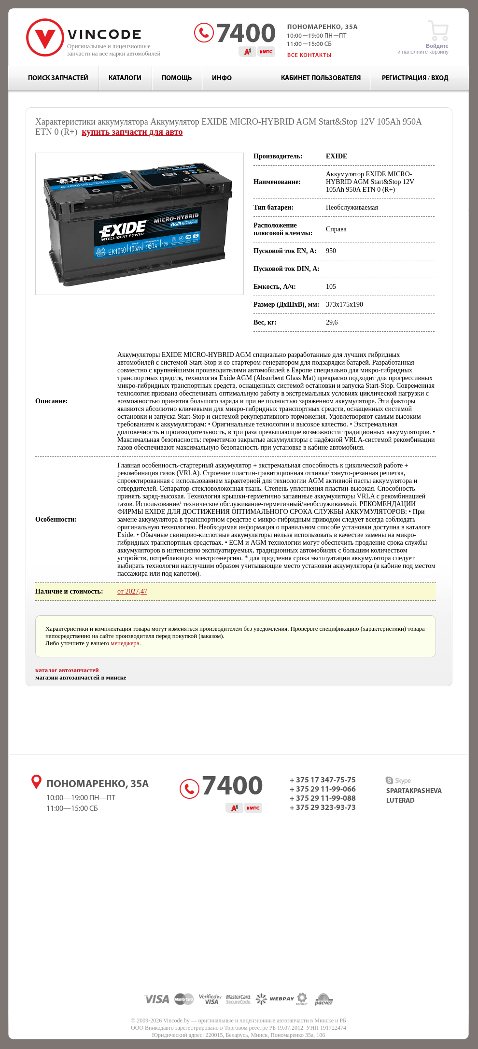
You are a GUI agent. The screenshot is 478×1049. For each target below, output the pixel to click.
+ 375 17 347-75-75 (323, 780)
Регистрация (404, 78)
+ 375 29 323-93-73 (323, 808)
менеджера (125, 643)
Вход (440, 78)
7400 (232, 788)
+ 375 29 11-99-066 (323, 790)
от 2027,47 (132, 591)
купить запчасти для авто (132, 132)
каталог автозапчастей (67, 670)
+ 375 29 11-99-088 (323, 799)
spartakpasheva (414, 791)
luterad (400, 801)
